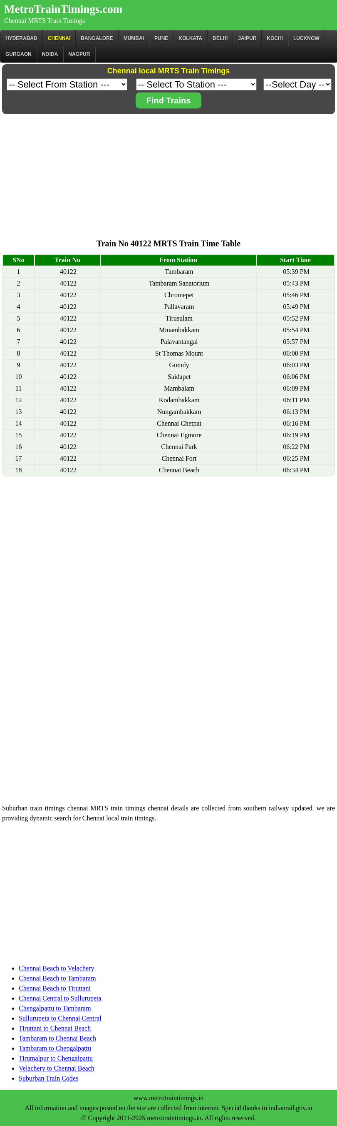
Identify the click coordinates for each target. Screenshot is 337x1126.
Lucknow (306, 38)
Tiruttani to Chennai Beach (55, 1028)
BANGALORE (97, 38)
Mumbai (134, 38)
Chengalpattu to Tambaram (55, 1008)
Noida (50, 54)
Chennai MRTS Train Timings (44, 20)
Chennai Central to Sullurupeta (60, 998)
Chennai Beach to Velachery (56, 968)
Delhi (220, 38)
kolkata (190, 38)
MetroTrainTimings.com (63, 9)
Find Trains (168, 100)
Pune (161, 38)
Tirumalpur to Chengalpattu (56, 1058)
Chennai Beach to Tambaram (57, 978)
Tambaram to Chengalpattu (55, 1048)
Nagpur (79, 54)
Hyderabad (21, 38)
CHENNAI (59, 38)
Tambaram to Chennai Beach (57, 1038)
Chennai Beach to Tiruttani (55, 988)
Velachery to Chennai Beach (56, 1068)
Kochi (275, 38)
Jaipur (247, 38)
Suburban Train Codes (48, 1078)
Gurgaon (18, 54)
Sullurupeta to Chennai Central (60, 1018)
